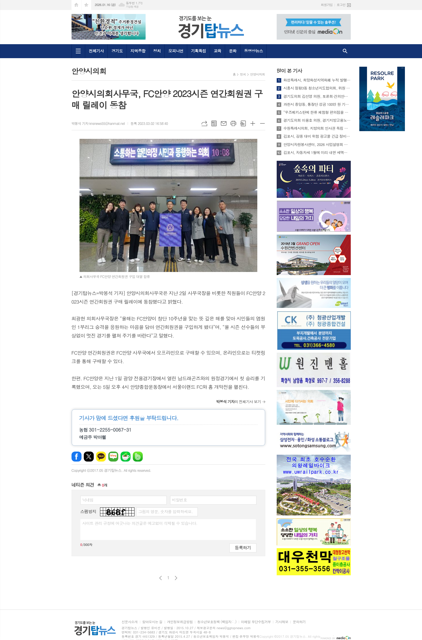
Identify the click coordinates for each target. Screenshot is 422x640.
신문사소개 (130, 622)
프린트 (233, 123)
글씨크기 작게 (262, 123)
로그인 (341, 5)
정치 (156, 51)
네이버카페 (126, 457)
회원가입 (327, 5)
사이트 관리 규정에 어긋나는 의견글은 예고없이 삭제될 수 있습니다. (139, 523)
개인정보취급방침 (180, 622)
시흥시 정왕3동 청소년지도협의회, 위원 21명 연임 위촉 (317, 88)
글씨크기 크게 (253, 123)
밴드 (138, 457)
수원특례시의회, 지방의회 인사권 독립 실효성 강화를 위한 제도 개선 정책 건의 (317, 128)
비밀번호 (179, 500)
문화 (232, 51)
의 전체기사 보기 (238, 401)
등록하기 (243, 547)
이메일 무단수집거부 (256, 622)
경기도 (117, 51)
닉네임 (87, 500)
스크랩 (243, 123)
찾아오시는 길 (152, 622)
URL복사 (204, 123)
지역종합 (138, 51)
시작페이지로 (76, 5)
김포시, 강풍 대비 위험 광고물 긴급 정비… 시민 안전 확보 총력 (317, 136)
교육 (217, 51)
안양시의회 (257, 74)
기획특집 (198, 51)
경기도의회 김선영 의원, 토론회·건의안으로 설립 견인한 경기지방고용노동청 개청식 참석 (317, 96)
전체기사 (96, 51)
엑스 (89, 457)
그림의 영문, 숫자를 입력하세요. (165, 511)
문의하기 (299, 622)
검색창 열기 (345, 51)
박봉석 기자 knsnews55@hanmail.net (98, 123)
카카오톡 (101, 457)
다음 (176, 578)
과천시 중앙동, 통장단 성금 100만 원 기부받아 (317, 104)
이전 (160, 578)
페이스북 (76, 457)
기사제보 (281, 622)
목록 (214, 123)
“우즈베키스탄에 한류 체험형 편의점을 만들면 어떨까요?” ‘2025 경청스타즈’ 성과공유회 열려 (317, 112)
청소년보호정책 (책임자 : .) (216, 622)
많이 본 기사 (289, 70)
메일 (224, 123)
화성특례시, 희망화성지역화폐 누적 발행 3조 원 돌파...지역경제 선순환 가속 (317, 80)
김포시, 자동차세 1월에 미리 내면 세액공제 (317, 152)
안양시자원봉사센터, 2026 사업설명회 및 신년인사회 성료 (317, 144)
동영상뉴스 (253, 51)
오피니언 (176, 51)
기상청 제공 (132, 7)
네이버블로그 (113, 457)
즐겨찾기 (86, 5)
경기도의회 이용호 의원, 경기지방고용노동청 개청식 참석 (317, 120)
